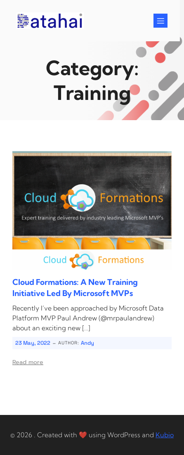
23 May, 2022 (32, 342)
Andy (87, 342)
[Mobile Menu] (160, 21)
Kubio (165, 435)
